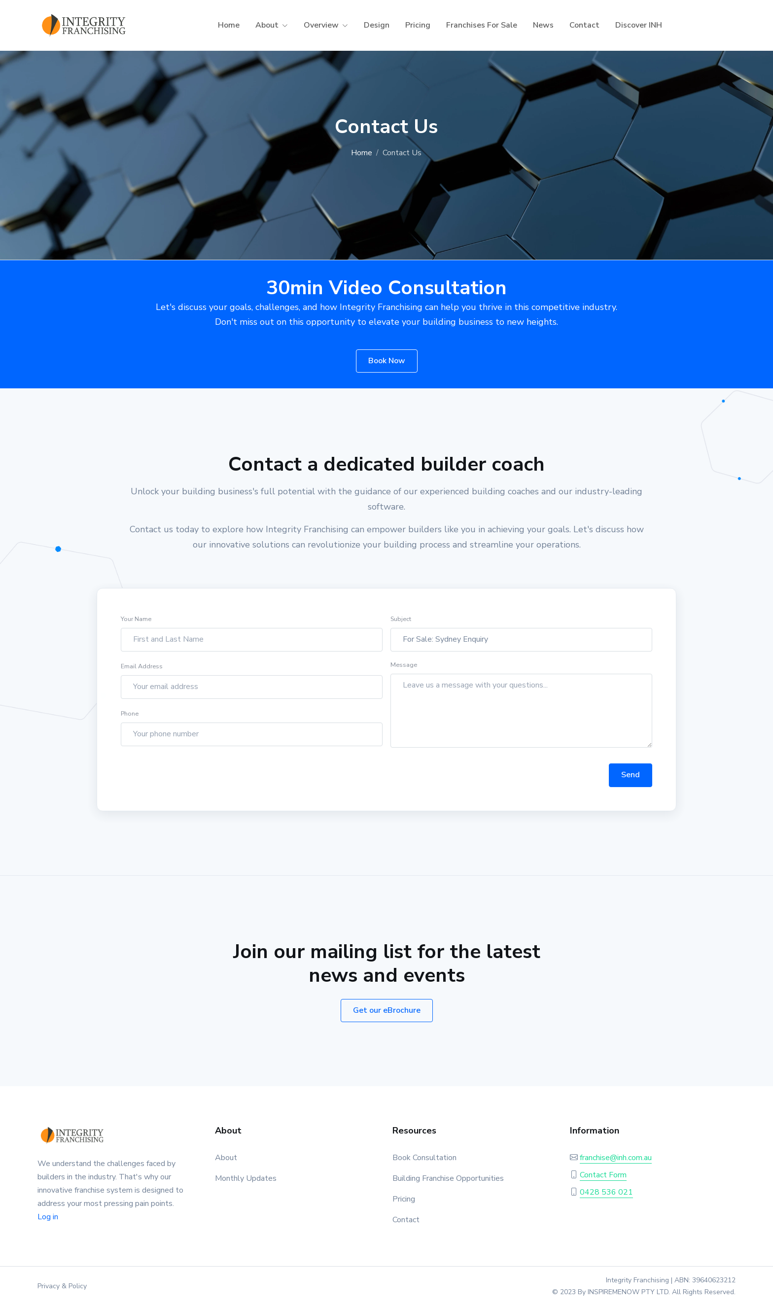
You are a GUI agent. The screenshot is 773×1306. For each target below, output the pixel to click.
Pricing (417, 25)
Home (229, 25)
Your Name (136, 628)
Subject (400, 628)
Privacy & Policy (62, 1286)
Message (403, 674)
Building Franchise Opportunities (448, 1178)
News (543, 25)
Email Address (142, 675)
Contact (584, 25)
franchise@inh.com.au (616, 1157)
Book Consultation (424, 1157)
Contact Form (603, 1174)
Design (376, 25)
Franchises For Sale (481, 25)
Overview (321, 25)
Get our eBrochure (387, 1010)
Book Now (386, 360)
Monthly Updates (246, 1178)
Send (630, 784)
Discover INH (638, 25)
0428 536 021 (606, 1192)
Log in (47, 1216)
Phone (130, 723)
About (267, 25)
